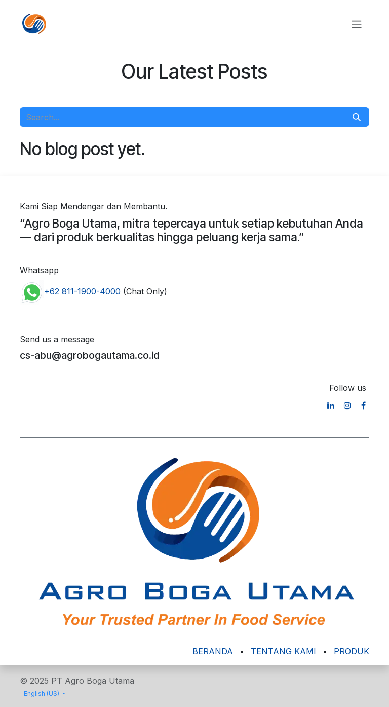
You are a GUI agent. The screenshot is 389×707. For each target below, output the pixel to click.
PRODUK (351, 651)
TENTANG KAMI (283, 651)
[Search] (356, 117)
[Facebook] (363, 405)
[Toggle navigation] (356, 23)
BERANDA (212, 651)
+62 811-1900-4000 (82, 291)
